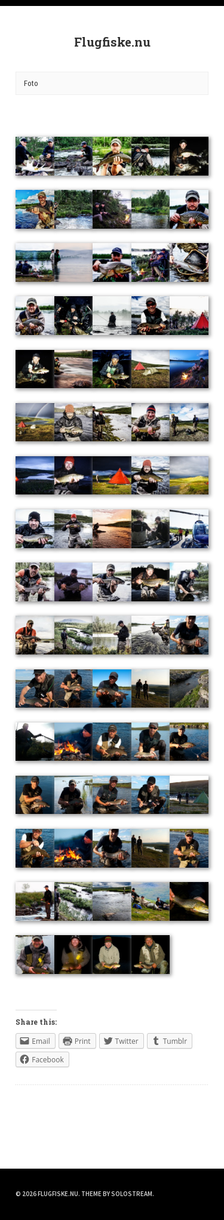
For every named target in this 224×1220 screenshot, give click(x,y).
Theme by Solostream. (117, 1194)
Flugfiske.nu (112, 42)
